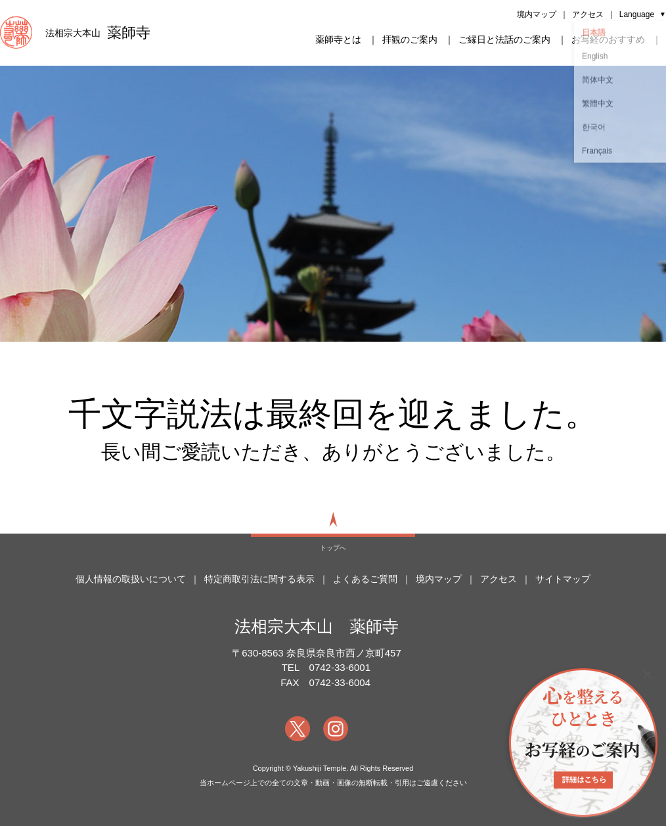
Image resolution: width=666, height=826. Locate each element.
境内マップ (536, 14)
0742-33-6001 (339, 667)
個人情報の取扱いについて (131, 579)
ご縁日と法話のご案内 (504, 39)
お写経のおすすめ (608, 39)
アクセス (588, 14)
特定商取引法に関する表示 (259, 579)
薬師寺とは (338, 39)
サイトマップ (562, 579)
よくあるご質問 (365, 579)
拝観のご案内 (409, 39)
